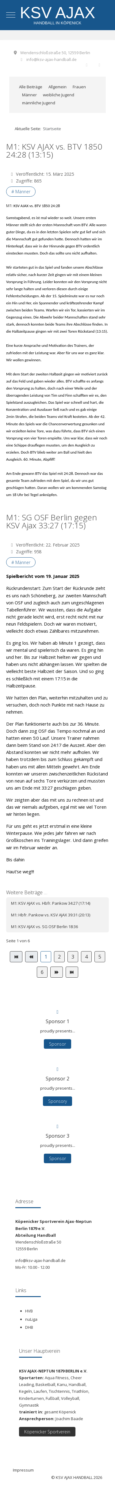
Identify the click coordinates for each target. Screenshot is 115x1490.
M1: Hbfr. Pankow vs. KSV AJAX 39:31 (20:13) (50, 915)
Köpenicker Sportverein (47, 1432)
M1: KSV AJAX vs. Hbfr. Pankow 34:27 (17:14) (50, 903)
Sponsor (57, 1158)
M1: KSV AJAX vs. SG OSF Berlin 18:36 (44, 926)
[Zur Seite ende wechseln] (72, 972)
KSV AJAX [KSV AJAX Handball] (57, 13)
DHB (29, 1327)
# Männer (20, 191)
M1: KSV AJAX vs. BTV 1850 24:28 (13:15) (54, 150)
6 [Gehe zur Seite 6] (42, 972)
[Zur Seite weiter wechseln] (56, 972)
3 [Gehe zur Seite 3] (72, 956)
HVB (29, 1311)
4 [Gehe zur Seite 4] (86, 956)
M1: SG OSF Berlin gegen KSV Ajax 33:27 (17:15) (51, 521)
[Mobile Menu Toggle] (10, 15)
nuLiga (31, 1319)
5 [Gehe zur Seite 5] (99, 956)
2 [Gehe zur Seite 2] (59, 956)
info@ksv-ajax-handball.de (51, 59)
